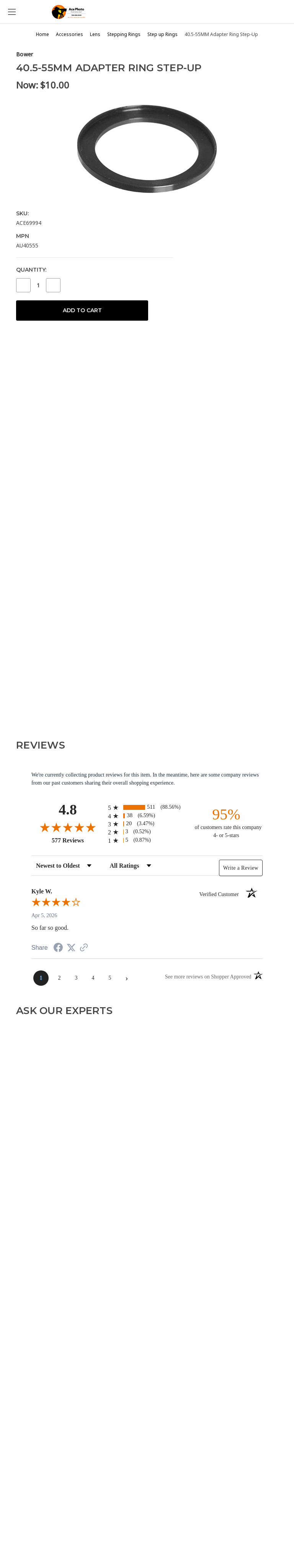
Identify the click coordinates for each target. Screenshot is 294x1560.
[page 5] (110, 978)
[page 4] (93, 978)
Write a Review (240, 868)
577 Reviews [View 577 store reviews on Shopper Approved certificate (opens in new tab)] (78, 840)
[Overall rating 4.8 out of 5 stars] (67, 827)
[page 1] (41, 978)
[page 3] (76, 978)
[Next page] (127, 978)
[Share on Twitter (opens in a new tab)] (71, 948)
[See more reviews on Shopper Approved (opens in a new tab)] (84, 948)
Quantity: (31, 269)
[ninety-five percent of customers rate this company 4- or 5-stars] (226, 822)
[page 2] (59, 978)
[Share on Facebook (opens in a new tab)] (58, 949)
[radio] (147, 807)
